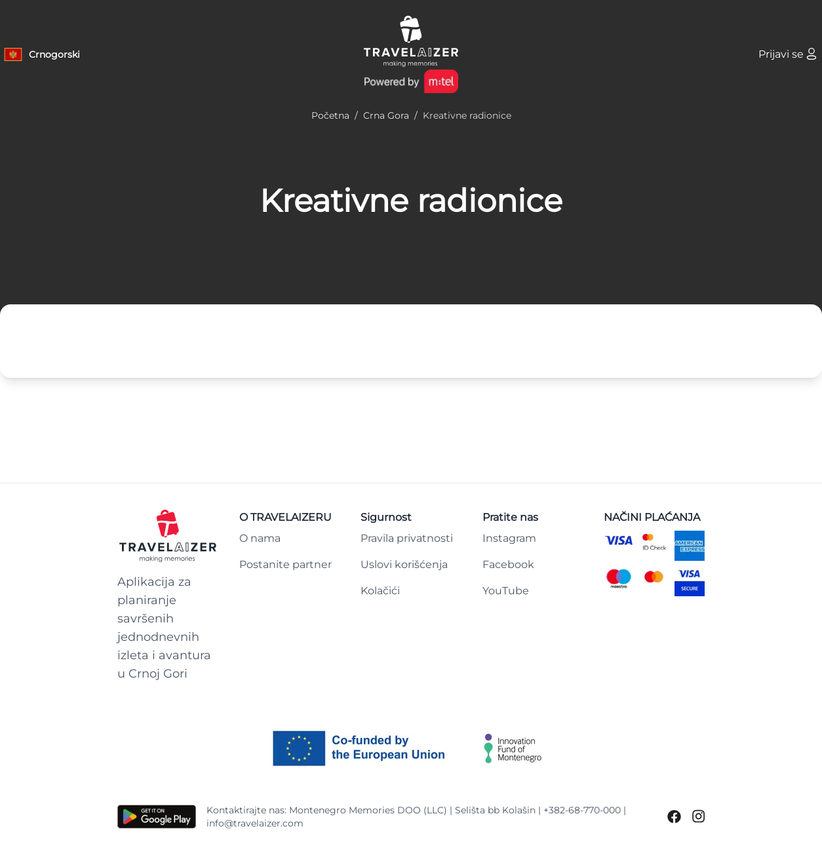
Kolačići (380, 590)
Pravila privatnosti (407, 538)
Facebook (508, 564)
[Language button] (41, 54)
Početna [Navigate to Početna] (330, 115)
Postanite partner (285, 564)
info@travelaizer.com (254, 823)
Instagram (509, 538)
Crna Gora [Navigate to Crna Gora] (386, 115)
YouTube (505, 590)
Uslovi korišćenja (404, 564)
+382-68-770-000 (582, 810)
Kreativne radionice (411, 200)
